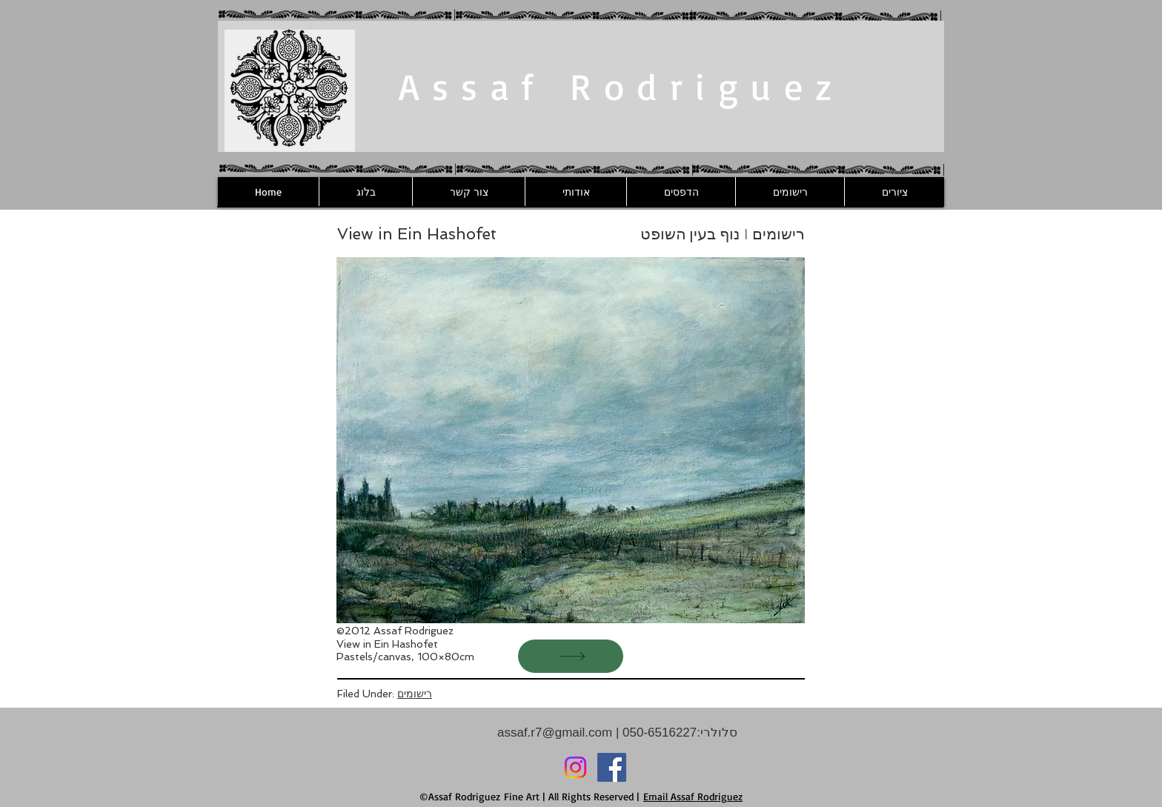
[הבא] (570, 656)
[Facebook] (611, 767)
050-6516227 (658, 732)
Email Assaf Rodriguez (693, 796)
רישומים (414, 694)
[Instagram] (575, 767)
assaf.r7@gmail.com (554, 732)
